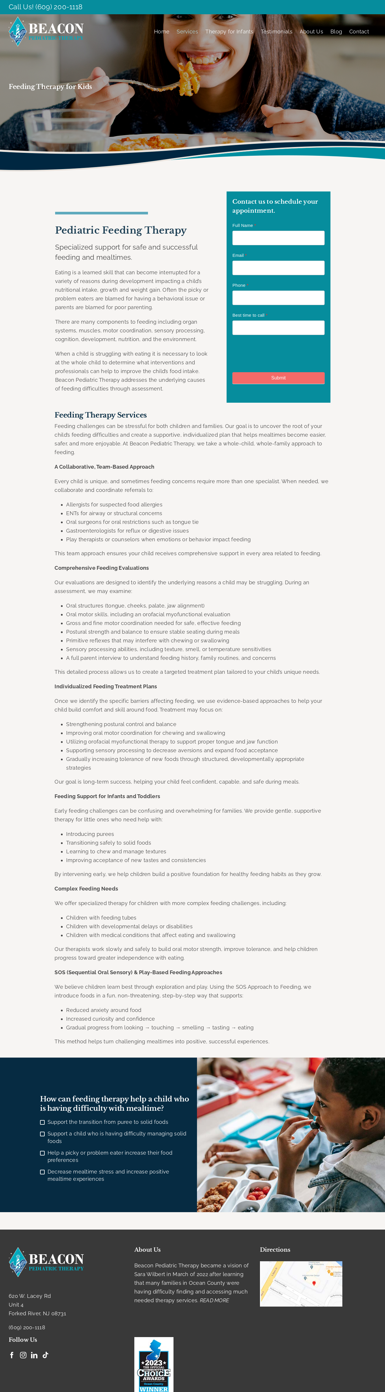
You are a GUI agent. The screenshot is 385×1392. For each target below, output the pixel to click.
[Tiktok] (45, 1355)
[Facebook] (12, 1355)
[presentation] (276, 352)
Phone (240, 285)
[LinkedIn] (34, 1355)
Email (239, 255)
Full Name (244, 225)
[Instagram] (23, 1355)
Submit (278, 377)
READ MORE (214, 1300)
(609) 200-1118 (58, 7)
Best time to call (249, 315)
